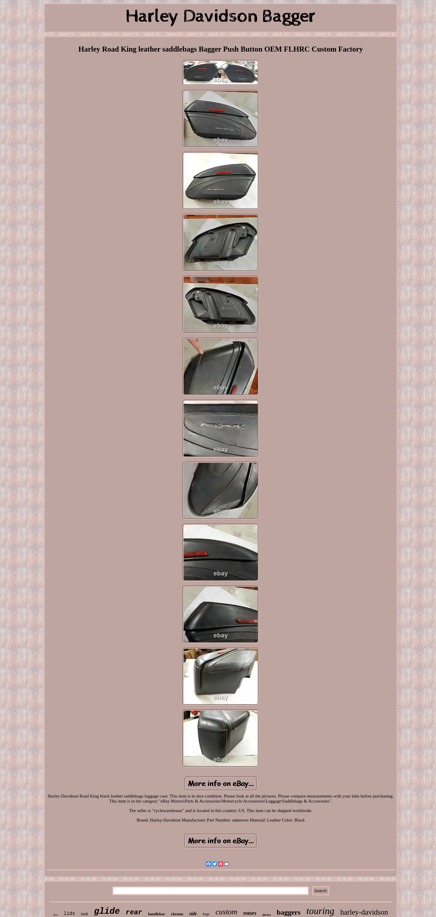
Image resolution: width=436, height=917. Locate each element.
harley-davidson (364, 912)
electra (266, 914)
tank (84, 914)
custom (226, 912)
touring (320, 910)
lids (69, 913)
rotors (249, 913)
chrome (177, 914)
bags (206, 914)
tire (55, 914)
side (193, 913)
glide (107, 911)
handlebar (156, 914)
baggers (288, 912)
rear (134, 912)
